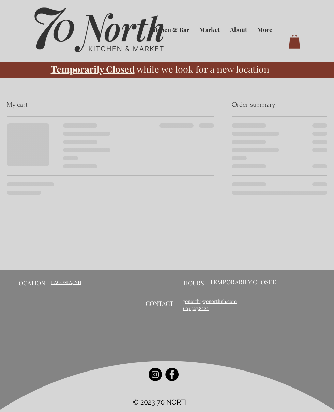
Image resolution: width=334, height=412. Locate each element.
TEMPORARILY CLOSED (243, 282)
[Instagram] (155, 374)
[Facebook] (172, 374)
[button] (294, 42)
